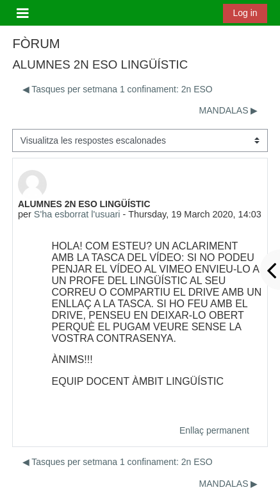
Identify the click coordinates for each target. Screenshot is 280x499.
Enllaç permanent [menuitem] (214, 430)
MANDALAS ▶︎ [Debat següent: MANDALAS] (228, 110)
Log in (245, 13)
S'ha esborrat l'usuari (77, 214)
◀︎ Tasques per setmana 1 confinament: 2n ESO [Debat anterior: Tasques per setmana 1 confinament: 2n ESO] (117, 89)
